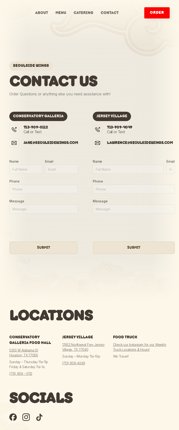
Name (14, 161)
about (41, 13)
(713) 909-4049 (73, 363)
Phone (14, 181)
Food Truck (125, 337)
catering (83, 13)
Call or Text (36, 129)
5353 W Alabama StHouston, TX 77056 (23, 352)
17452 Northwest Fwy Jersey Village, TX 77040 (83, 347)
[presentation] (44, 228)
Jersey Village (77, 337)
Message (16, 201)
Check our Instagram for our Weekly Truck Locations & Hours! (139, 347)
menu (60, 13)
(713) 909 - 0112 (20, 374)
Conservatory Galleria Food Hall (30, 340)
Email (49, 161)
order (157, 13)
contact (110, 13)
